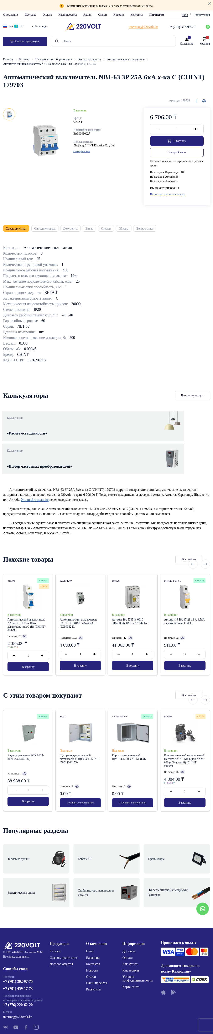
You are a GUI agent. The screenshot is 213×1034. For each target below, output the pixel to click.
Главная (8, 59)
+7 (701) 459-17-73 (18, 962)
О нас (90, 923)
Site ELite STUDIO (131, 1024)
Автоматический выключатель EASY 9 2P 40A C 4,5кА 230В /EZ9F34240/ (78, 615)
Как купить (130, 936)
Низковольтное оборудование (53, 59)
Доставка (30, 14)
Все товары (167, 551)
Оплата (47, 14)
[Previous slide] (193, 551)
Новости (118, 14)
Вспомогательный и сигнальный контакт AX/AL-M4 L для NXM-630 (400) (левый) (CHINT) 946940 (184, 753)
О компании (10, 14)
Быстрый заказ (177, 153)
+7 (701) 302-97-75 (18, 955)
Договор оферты (61, 936)
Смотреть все (81, 151)
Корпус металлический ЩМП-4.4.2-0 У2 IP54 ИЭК (129, 749)
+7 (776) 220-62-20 (18, 978)
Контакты (137, 14)
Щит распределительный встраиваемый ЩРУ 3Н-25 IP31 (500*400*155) (79, 751)
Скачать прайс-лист (63, 929)
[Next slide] (205, 551)
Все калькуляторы (192, 398)
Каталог (24, 59)
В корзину (28, 659)
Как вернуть (131, 942)
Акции (87, 14)
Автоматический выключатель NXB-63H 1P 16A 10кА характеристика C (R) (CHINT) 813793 (26, 617)
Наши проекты (67, 14)
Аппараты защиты (90, 59)
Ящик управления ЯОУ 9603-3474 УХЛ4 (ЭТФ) (25, 749)
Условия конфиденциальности (138, 950)
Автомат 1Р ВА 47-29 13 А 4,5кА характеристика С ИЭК (184, 613)
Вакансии (93, 929)
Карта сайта (131, 958)
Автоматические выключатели (126, 59)
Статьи (102, 14)
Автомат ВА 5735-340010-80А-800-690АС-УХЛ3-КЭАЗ (130, 613)
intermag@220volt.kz (17, 990)
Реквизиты (93, 961)
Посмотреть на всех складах (167, 195)
